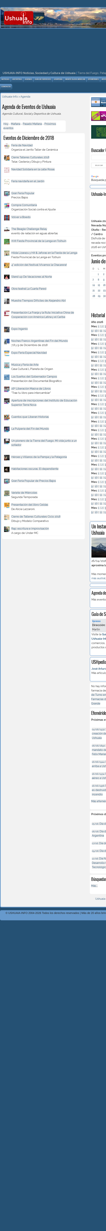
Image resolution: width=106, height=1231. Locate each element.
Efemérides (93, 79)
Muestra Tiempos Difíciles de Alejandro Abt (38, 300)
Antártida (17, 79)
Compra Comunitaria (24, 205)
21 (94, 290)
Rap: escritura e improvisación (30, 528)
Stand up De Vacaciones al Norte (31, 276)
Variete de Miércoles (24, 492)
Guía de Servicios (43, 79)
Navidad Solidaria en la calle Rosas (33, 169)
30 (104, 296)
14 (94, 285)
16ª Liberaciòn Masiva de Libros (31, 388)
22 (99, 290)
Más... (94, 885)
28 (94, 296)
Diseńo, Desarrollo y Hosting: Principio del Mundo (31, 925)
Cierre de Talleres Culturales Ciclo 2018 (35, 516)
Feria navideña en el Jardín (27, 181)
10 (96, 330)
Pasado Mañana (32, 124)
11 (101, 330)
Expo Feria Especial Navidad (29, 352)
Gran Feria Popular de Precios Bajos (33, 480)
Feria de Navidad (22, 145)
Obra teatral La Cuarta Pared (28, 288)
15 (99, 285)
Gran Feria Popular (22, 193)
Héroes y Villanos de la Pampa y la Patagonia (39, 457)
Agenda (28, 79)
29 (99, 296)
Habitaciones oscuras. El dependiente (35, 468)
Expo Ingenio (19, 328)
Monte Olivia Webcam (75, 79)
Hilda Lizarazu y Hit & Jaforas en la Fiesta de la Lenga (44, 252)
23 (104, 290)
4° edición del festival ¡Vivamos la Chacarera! (39, 264)
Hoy (5, 124)
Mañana (15, 124)
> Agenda (24, 96)
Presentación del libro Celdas (29, 504)
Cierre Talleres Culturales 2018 (30, 157)
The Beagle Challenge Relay (29, 229)
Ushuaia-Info (10, 96)
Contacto (6, 87)
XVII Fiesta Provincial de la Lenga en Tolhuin (38, 241)
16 (104, 285)
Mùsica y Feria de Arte (25, 364)
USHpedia (58, 79)
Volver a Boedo (21, 217)
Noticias (5, 79)
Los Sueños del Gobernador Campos (34, 376)
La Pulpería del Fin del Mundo (30, 428)
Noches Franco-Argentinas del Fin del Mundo (39, 340)
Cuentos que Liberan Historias (30, 416)
